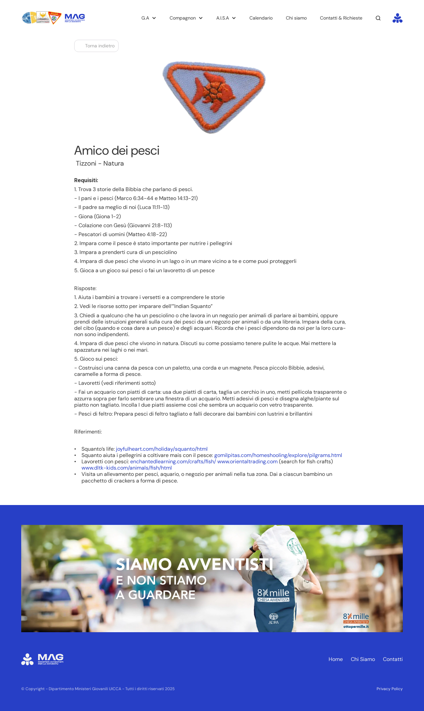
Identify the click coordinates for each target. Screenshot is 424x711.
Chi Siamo (363, 659)
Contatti (393, 659)
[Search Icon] (378, 18)
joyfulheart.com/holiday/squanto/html (162, 448)
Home (336, 659)
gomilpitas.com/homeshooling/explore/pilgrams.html (278, 455)
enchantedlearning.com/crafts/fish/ (173, 461)
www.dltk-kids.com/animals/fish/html (126, 467)
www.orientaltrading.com (247, 461)
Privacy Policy (390, 688)
